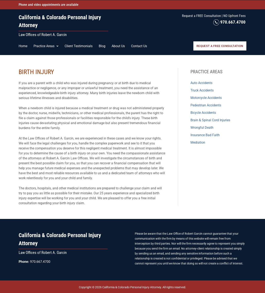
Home (23, 46)
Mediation (197, 142)
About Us (118, 46)
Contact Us (139, 46)
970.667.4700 (229, 22)
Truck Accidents (202, 90)
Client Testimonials (79, 46)
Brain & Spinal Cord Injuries (210, 120)
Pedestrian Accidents (205, 105)
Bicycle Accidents (203, 112)
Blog (102, 46)
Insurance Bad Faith (205, 135)
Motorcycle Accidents (206, 98)
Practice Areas (46, 46)
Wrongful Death (201, 127)
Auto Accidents (201, 83)
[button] (45, 46)
